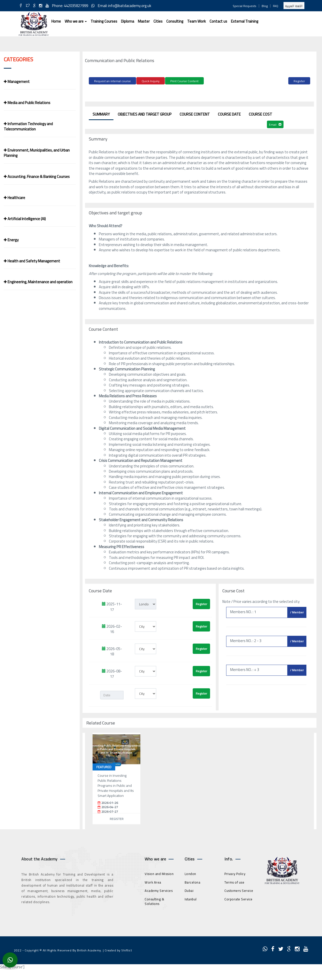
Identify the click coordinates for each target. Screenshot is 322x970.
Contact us (218, 21)
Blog (265, 6)
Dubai (189, 890)
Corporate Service (238, 898)
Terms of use (234, 882)
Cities (158, 21)
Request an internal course (112, 81)
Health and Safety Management (32, 261)
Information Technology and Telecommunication (28, 126)
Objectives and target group (145, 113)
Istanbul (191, 898)
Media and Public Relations (27, 102)
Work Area (153, 882)
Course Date (229, 113)
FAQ (275, 6)
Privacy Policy (234, 873)
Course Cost (260, 113)
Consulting (174, 21)
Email (275, 124)
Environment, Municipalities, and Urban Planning (37, 153)
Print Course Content (184, 81)
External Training (244, 21)
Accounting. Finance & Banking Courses (37, 176)
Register (299, 81)
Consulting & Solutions (154, 900)
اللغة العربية (294, 6)
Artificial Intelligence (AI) (25, 218)
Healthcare (14, 197)
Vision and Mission (159, 873)
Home (56, 21)
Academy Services (159, 890)
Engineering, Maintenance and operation (38, 281)
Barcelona (192, 882)
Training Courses (104, 21)
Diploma (127, 21)
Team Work (196, 21)
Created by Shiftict (118, 949)
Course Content (195, 113)
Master (144, 21)
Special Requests (244, 6)
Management (17, 81)
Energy (11, 240)
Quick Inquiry (150, 81)
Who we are (76, 21)
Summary (101, 113)
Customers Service (238, 890)
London (190, 873)
